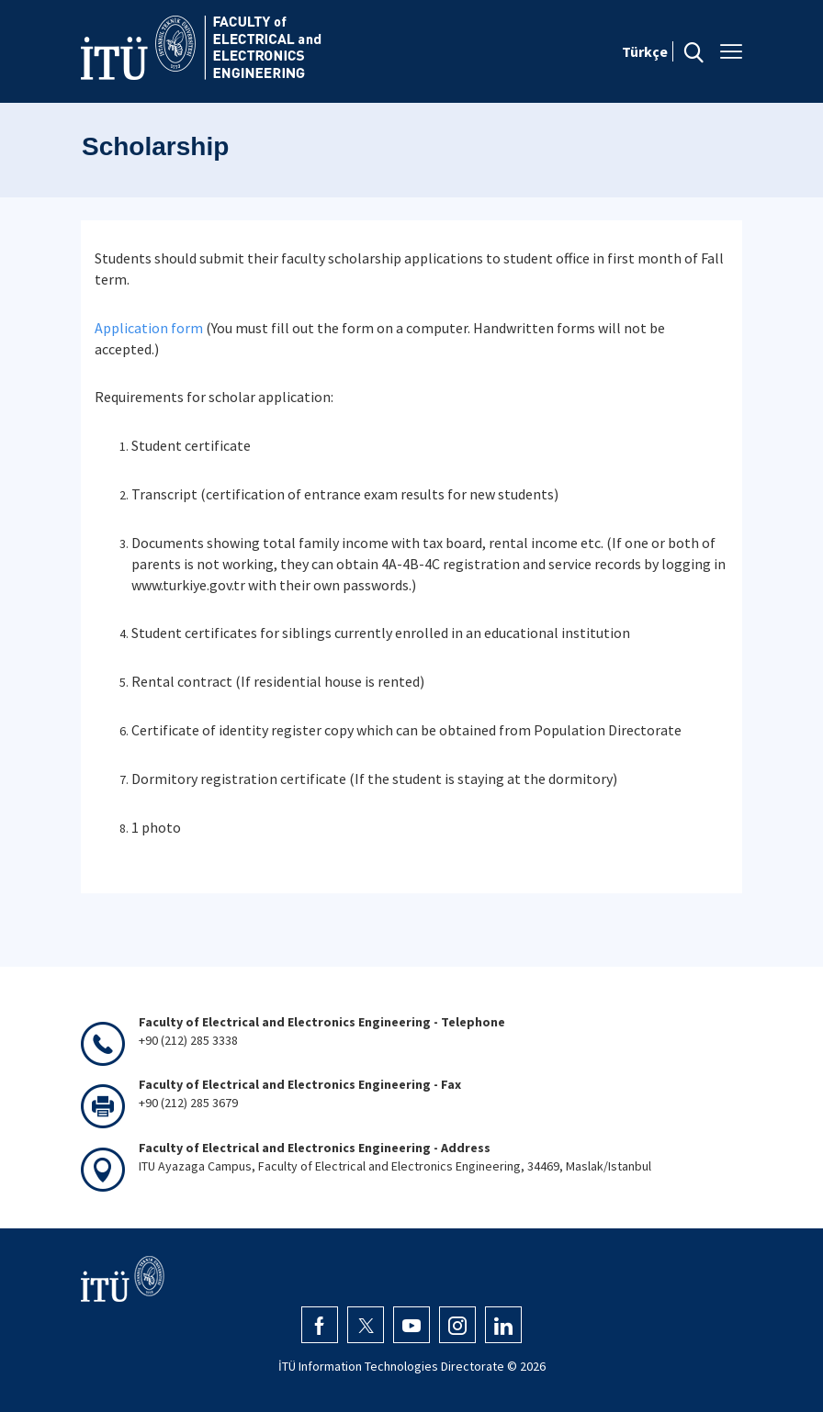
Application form (149, 328)
